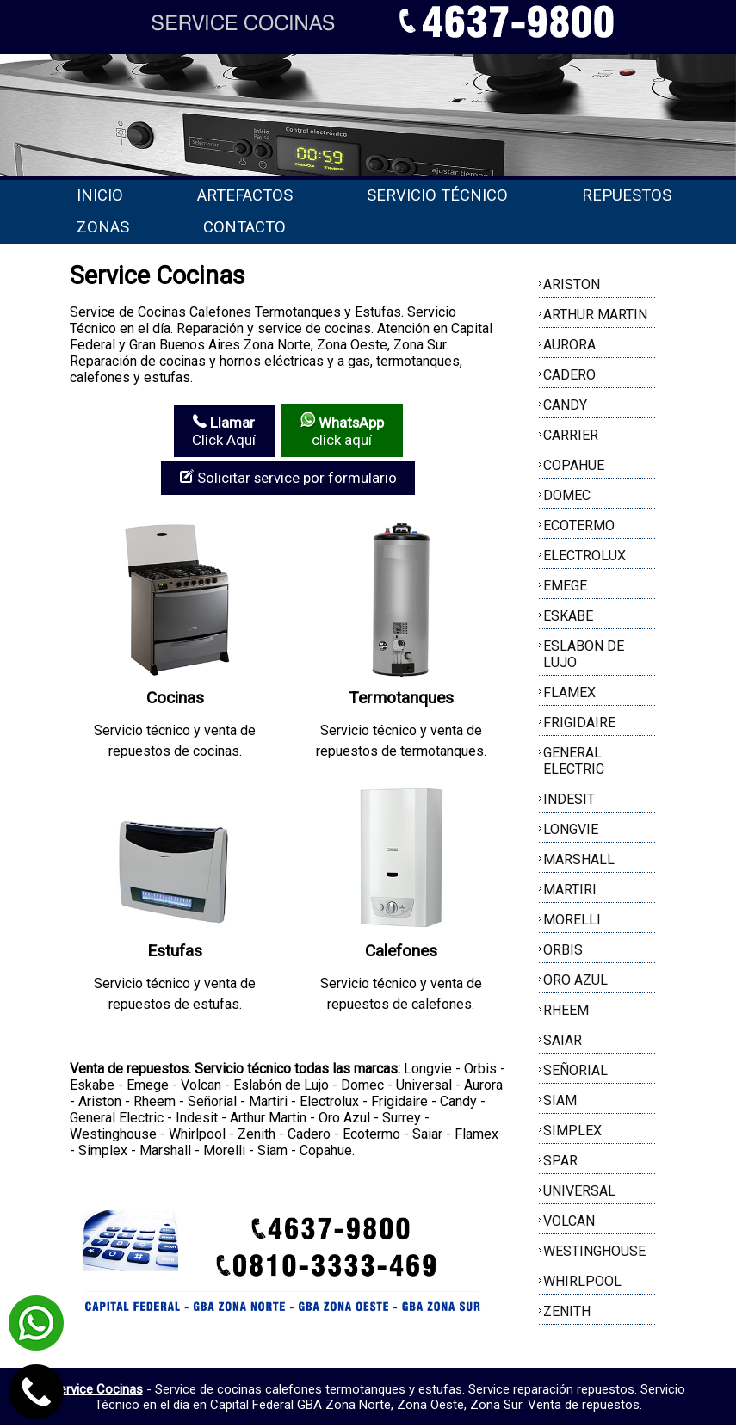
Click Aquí (223, 434)
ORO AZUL (575, 983)
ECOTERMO (579, 529)
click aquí (342, 433)
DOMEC (567, 499)
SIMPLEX (572, 1134)
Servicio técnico (473, 196)
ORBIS (563, 953)
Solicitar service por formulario (288, 480)
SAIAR (562, 1043)
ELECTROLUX (584, 559)
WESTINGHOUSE (594, 1254)
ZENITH (567, 1315)
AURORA (569, 348)
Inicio (106, 196)
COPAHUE (573, 469)
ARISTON (571, 288)
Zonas (286, 228)
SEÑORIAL (575, 1074)
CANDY (565, 408)
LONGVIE (570, 833)
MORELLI (572, 923)
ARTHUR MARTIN (595, 318)
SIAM (560, 1104)
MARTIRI (570, 893)
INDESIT (569, 802)
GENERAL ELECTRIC (573, 764)
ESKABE (568, 619)
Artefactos (265, 196)
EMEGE (565, 589)
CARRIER (570, 438)
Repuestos (128, 228)
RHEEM (566, 1013)
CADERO (569, 378)
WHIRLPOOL (582, 1285)
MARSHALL (579, 863)
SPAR (560, 1164)
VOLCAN (569, 1224)
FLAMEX (569, 696)
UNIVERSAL (579, 1194)
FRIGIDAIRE (579, 726)
